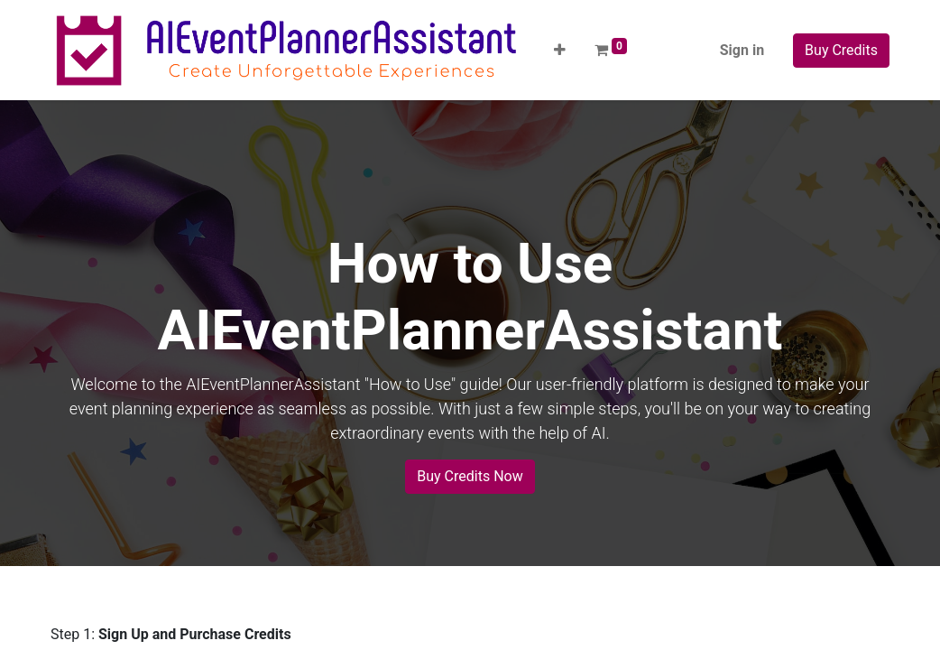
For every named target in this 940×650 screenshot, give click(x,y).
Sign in (742, 50)
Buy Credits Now (469, 476)
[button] (560, 50)
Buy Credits (841, 50)
